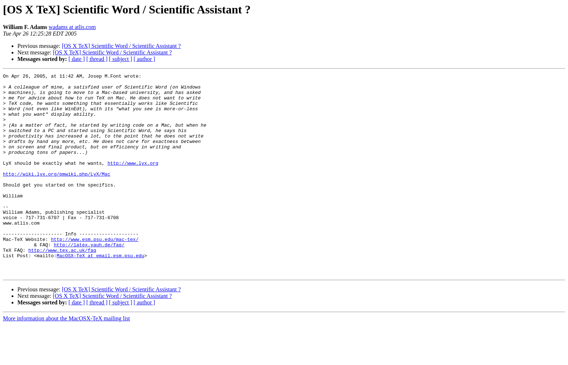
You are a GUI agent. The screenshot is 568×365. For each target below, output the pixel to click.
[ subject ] (120, 59)
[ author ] (144, 59)
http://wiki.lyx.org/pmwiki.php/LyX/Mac (56, 194)
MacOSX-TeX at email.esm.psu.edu (100, 292)
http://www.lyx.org (133, 181)
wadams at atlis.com (72, 27)
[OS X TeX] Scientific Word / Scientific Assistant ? (121, 46)
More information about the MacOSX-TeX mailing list (66, 359)
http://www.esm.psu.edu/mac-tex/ (95, 273)
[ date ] (76, 59)
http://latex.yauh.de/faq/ (89, 279)
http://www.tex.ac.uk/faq (62, 286)
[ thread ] (97, 59)
